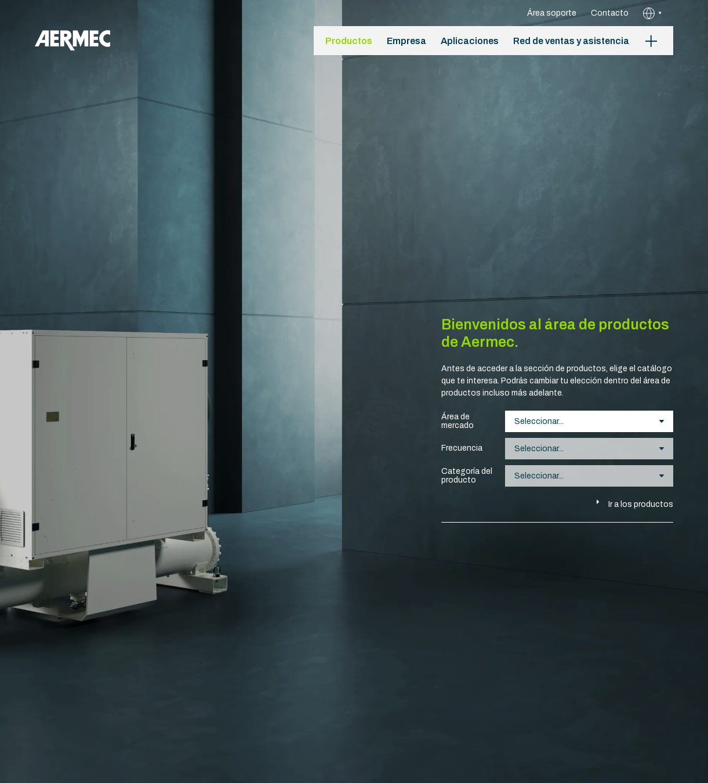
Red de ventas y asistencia (571, 41)
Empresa (406, 41)
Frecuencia (461, 448)
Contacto (610, 13)
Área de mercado (457, 421)
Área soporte (551, 13)
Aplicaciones (470, 41)
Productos (348, 41)
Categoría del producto (466, 475)
